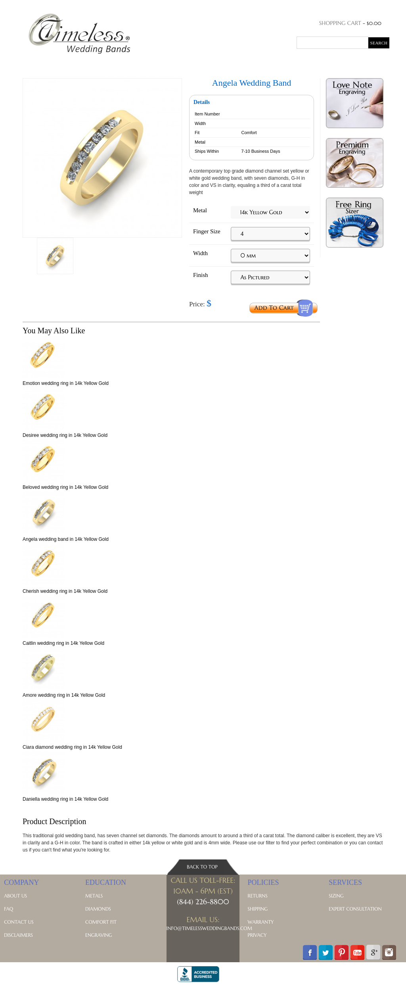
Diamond (128, 63)
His (46, 63)
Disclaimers (18, 935)
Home (27, 63)
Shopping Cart (340, 23)
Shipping (258, 909)
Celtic (261, 63)
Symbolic (288, 63)
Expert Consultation (355, 909)
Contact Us (19, 922)
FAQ (8, 909)
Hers (61, 63)
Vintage (235, 63)
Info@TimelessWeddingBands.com (209, 928)
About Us (15, 896)
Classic (157, 63)
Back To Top (202, 867)
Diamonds (98, 909)
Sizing (336, 896)
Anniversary (91, 63)
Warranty (261, 922)
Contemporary (196, 63)
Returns (258, 896)
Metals (318, 63)
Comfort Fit (101, 922)
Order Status (345, 6)
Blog (340, 63)
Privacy (257, 935)
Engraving (98, 935)
